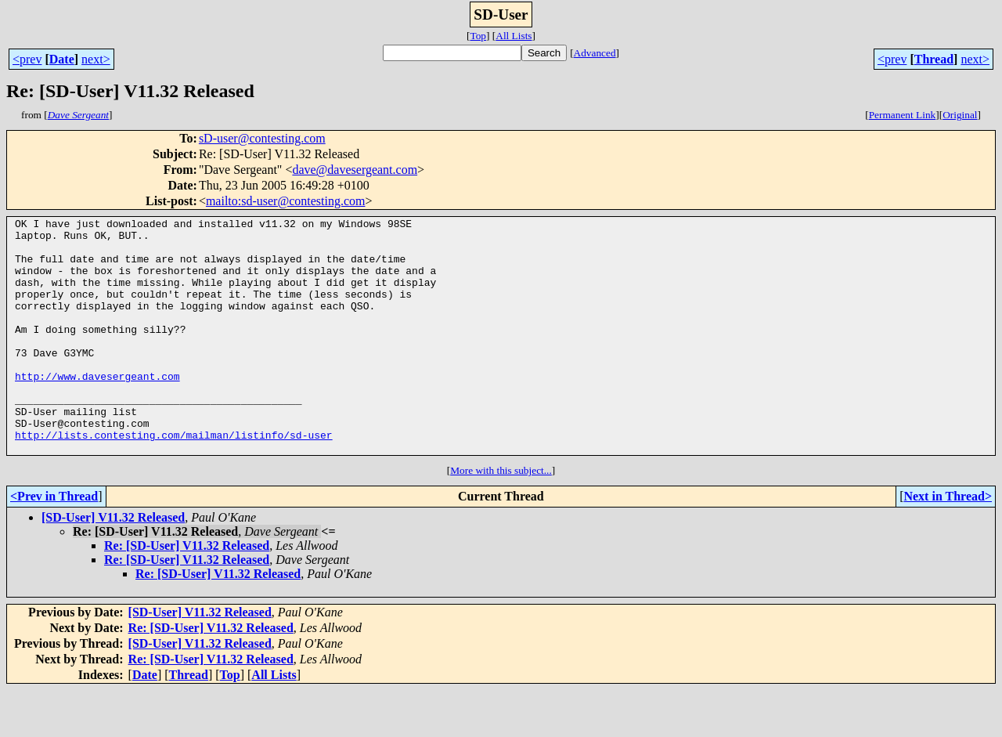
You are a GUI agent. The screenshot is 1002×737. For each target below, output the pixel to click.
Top (478, 36)
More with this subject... (501, 517)
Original (960, 115)
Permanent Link (902, 115)
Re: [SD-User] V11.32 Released (186, 592)
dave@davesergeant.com (354, 169)
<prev (27, 59)
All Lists (514, 36)
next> (95, 59)
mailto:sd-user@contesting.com (286, 201)
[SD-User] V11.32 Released (113, 564)
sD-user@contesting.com (262, 138)
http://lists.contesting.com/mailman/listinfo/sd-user (174, 479)
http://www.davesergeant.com (97, 409)
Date (61, 59)
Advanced (595, 53)
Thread (933, 59)
